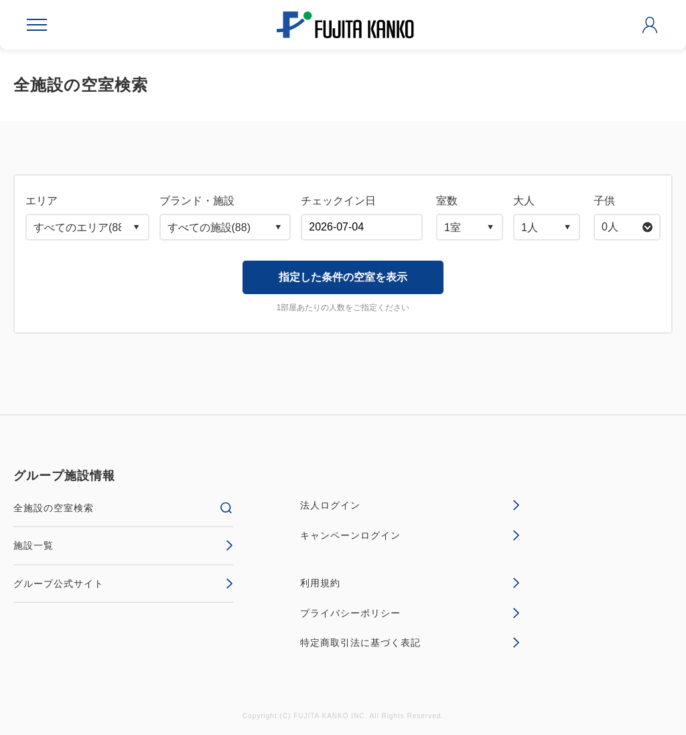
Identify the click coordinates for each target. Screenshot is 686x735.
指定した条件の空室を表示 (343, 277)
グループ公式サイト (123, 583)
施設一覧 (123, 545)
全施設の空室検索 (123, 508)
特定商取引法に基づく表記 (410, 642)
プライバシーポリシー (410, 613)
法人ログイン (410, 505)
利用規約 (410, 583)
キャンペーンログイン (410, 535)
